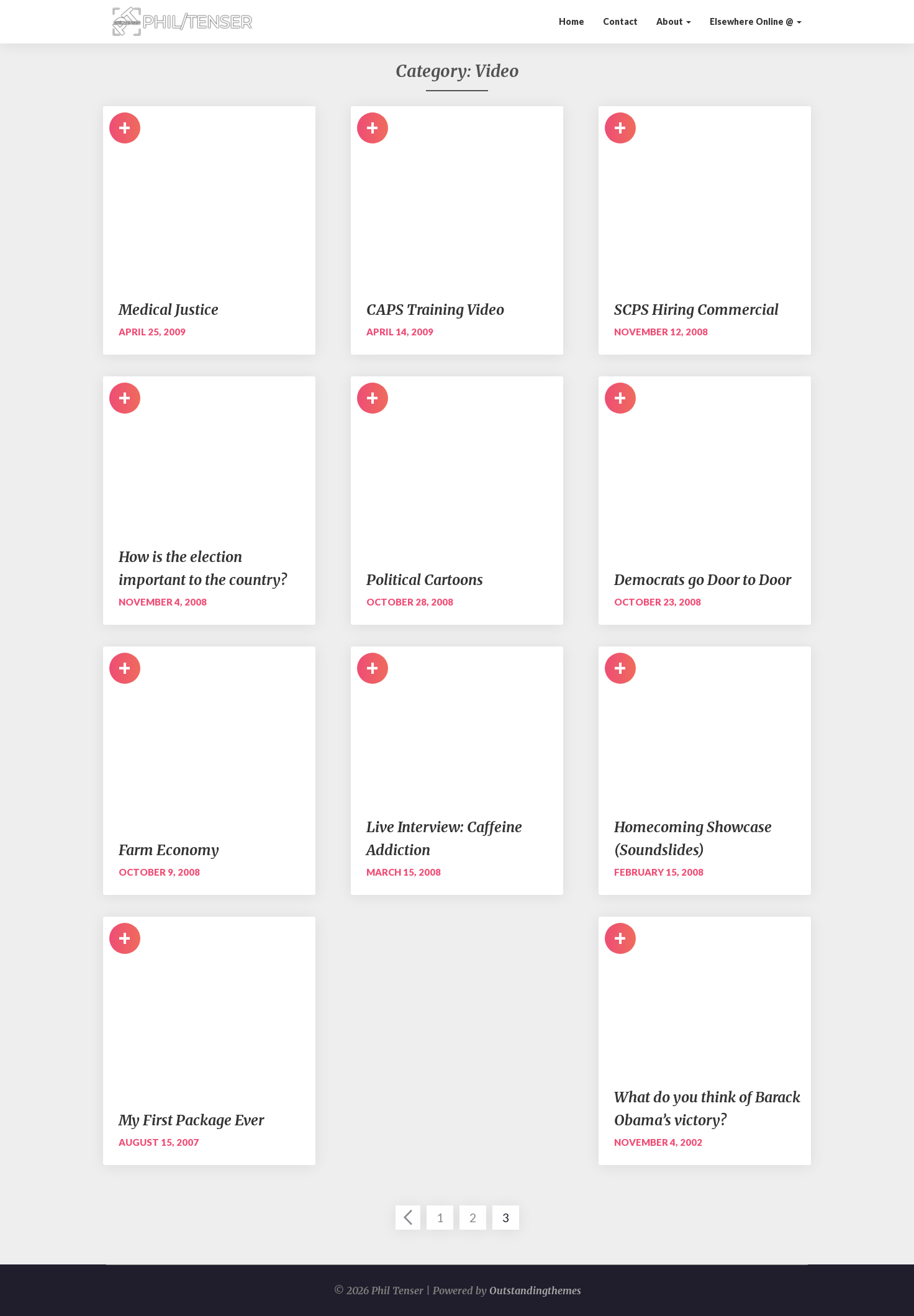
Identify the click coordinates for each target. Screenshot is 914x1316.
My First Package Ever (191, 1120)
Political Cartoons (424, 580)
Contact (620, 21)
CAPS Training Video (435, 310)
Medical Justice (169, 310)
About (673, 21)
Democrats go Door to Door (702, 580)
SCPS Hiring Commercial (696, 310)
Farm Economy (169, 850)
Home (571, 21)
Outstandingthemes (535, 1290)
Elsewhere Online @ (756, 21)
